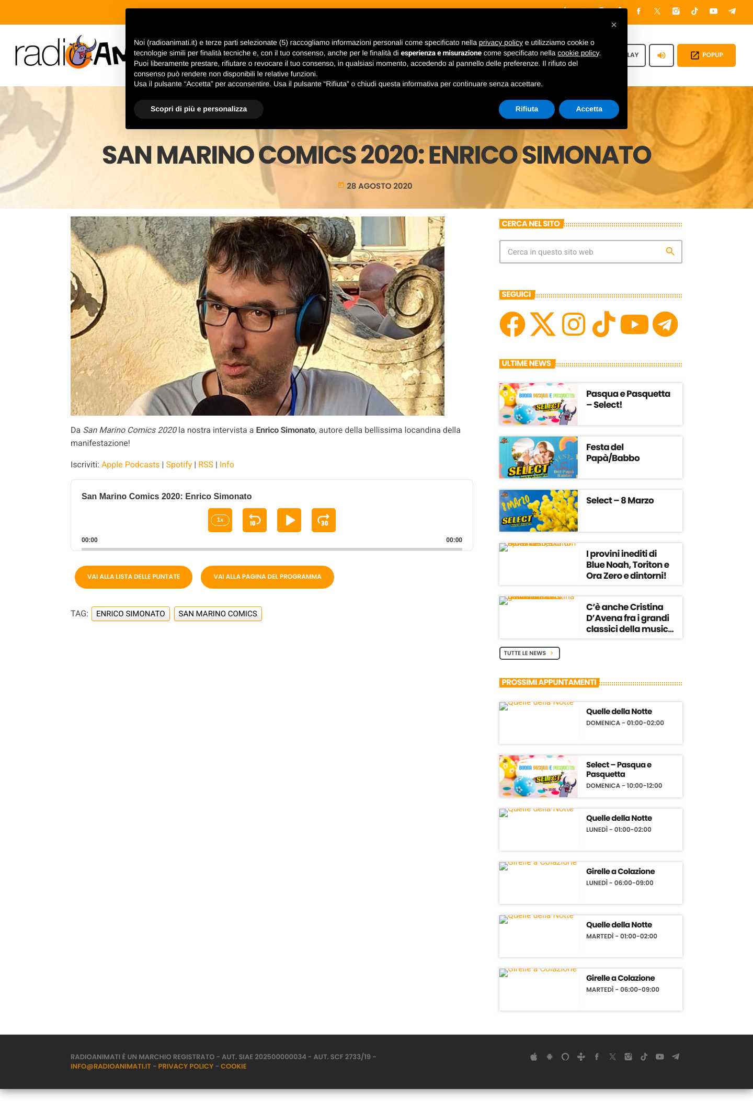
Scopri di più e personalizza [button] (199, 109)
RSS (205, 476)
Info (227, 476)
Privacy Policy (186, 1078)
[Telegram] (732, 12)
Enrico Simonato (130, 625)
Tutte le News (530, 664)
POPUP (706, 55)
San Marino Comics (218, 625)
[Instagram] (676, 12)
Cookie (234, 1078)
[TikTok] (695, 12)
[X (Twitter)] (657, 12)
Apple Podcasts (130, 476)
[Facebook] (639, 12)
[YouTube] (714, 12)
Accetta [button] (589, 109)
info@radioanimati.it (111, 1078)
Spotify (179, 476)
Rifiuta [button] (527, 109)
